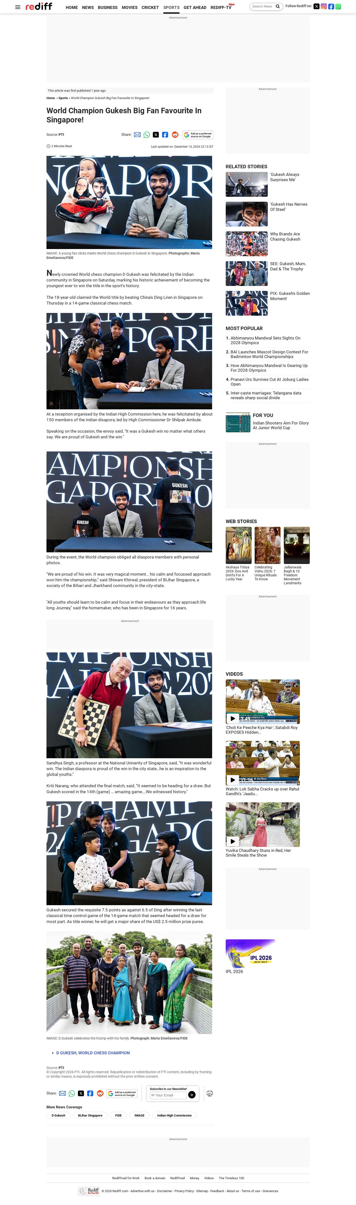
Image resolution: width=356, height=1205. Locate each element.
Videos (209, 1178)
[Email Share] (136, 134)
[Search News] (276, 7)
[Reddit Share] (174, 134)
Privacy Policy (184, 1191)
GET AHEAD (195, 7)
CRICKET (150, 7)
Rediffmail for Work (126, 1178)
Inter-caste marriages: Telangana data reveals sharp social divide (266, 395)
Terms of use (251, 1191)
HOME (72, 7)
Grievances (270, 1191)
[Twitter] (316, 6)
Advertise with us (143, 1191)
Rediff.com (120, 1191)
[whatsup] (338, 6)
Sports (63, 98)
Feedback (217, 1191)
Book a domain (155, 1178)
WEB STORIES (241, 521)
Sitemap (202, 1191)
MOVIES (129, 7)
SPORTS (171, 7)
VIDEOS (234, 674)
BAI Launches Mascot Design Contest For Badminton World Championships (269, 354)
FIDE (118, 1115)
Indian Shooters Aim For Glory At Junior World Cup (281, 425)
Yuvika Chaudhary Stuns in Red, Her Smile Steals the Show (258, 853)
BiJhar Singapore (90, 1115)
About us (233, 1191)
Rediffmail (177, 1178)
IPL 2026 (234, 971)
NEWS (88, 7)
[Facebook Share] (164, 134)
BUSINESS (107, 7)
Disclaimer (164, 1191)
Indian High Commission (174, 1115)
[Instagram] (324, 6)
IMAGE (139, 1115)
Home (50, 98)
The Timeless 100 (231, 1178)
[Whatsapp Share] (146, 134)
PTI (61, 135)
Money (194, 1178)
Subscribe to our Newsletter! (168, 1089)
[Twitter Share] (155, 134)
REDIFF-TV (221, 7)
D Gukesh (58, 1115)
